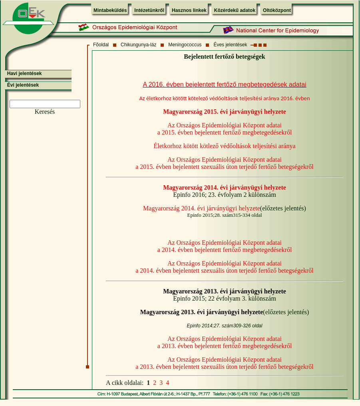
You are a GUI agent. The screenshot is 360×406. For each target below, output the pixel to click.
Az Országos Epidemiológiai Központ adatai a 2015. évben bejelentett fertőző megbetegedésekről (224, 129)
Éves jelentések (230, 45)
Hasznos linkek (189, 10)
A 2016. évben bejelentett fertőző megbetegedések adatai (224, 84)
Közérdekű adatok (234, 10)
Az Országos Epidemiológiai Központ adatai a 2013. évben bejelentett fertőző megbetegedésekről (224, 342)
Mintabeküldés (110, 10)
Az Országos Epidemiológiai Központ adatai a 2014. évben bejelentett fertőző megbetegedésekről (224, 246)
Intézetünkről (149, 10)
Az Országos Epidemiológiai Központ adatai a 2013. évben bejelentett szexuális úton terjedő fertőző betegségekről (224, 363)
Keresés (45, 111)
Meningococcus (184, 45)
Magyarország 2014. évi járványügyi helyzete (201, 208)
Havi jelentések (24, 73)
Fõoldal (101, 45)
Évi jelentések (23, 85)
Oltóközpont (277, 10)
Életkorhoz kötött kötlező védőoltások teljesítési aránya (224, 146)
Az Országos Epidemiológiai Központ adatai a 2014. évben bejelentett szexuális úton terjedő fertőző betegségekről (224, 267)
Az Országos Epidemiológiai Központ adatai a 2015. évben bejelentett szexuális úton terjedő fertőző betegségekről (224, 163)
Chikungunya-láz (138, 45)
